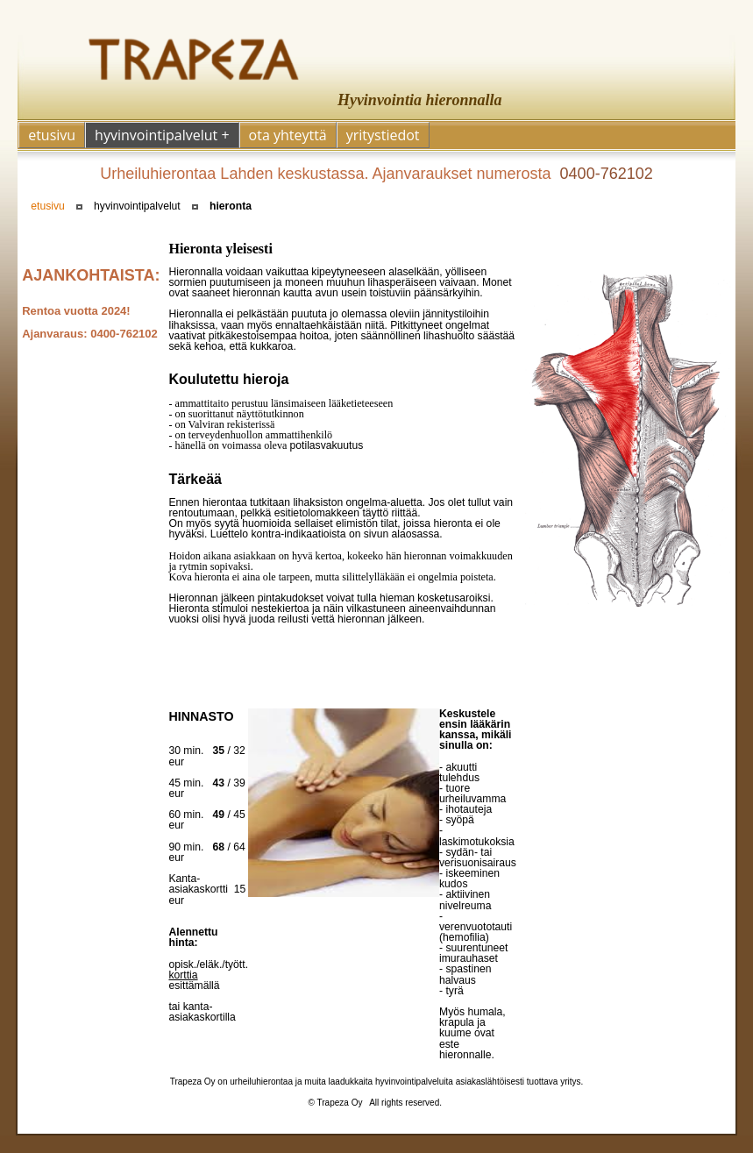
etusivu (48, 206)
